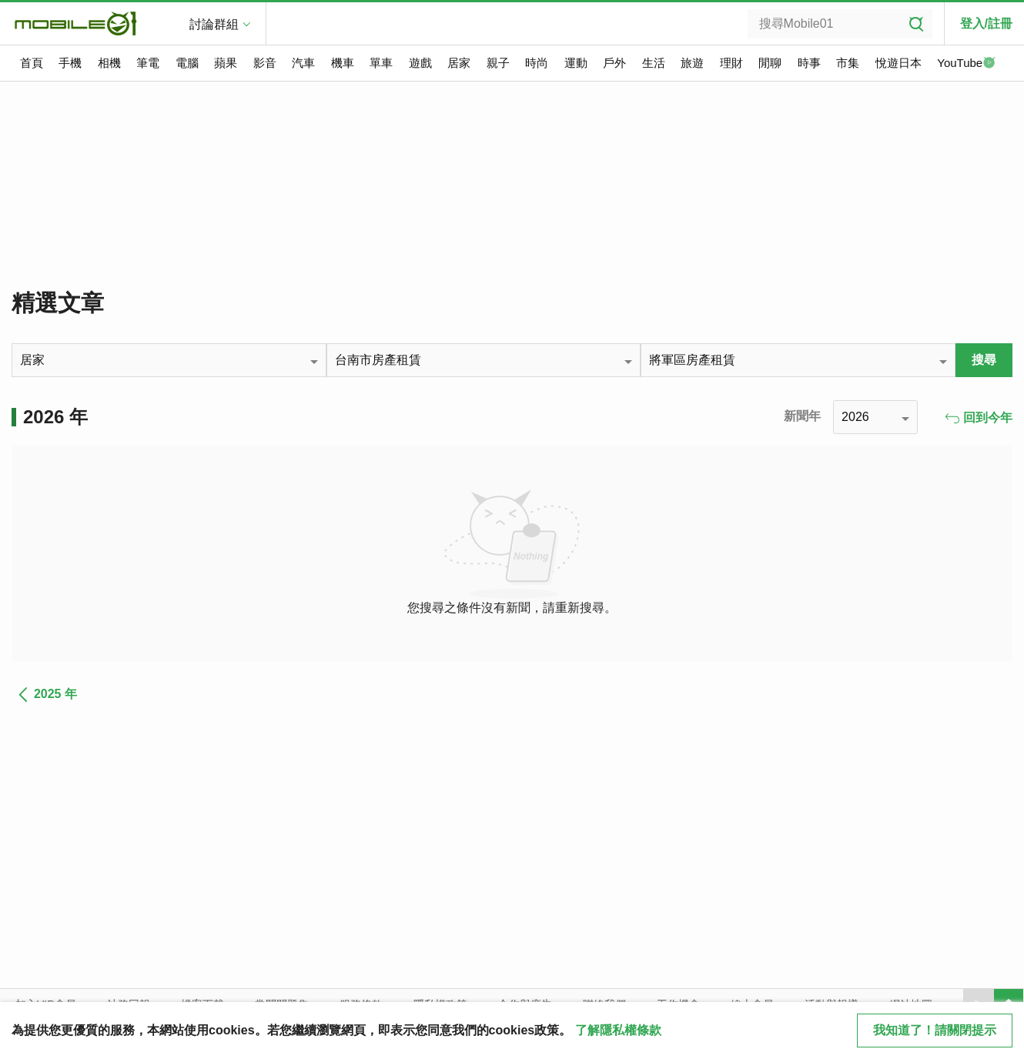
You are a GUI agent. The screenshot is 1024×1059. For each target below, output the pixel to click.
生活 (653, 62)
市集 (847, 62)
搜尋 (984, 359)
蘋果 (225, 62)
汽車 (303, 62)
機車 (342, 62)
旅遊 (692, 62)
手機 (70, 62)
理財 (731, 62)
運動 (575, 62)
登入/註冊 (986, 23)
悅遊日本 (898, 62)
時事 (809, 62)
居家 (458, 62)
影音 (264, 62)
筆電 (147, 62)
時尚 (536, 62)
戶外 (614, 62)
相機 (109, 62)
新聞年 (802, 416)
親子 (498, 62)
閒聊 (769, 62)
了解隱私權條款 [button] (618, 1030)
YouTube (966, 64)
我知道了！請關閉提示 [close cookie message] (934, 1030)
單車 (381, 62)
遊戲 (420, 62)
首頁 (31, 62)
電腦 (187, 62)
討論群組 (214, 24)
